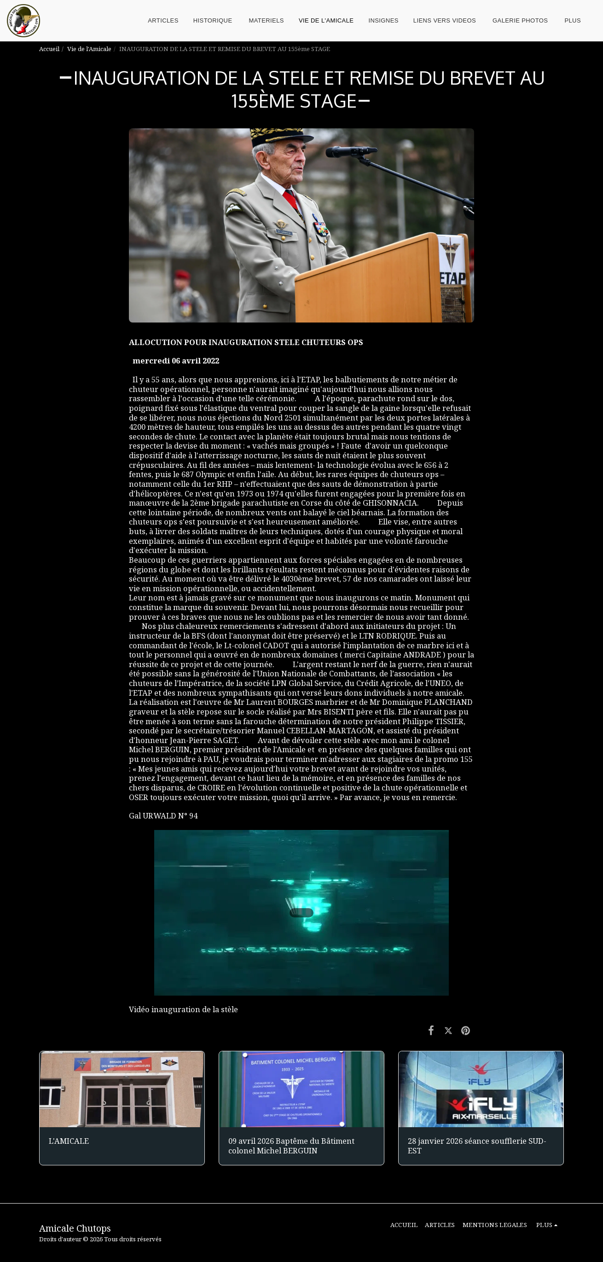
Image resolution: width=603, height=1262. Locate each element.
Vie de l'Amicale (89, 49)
